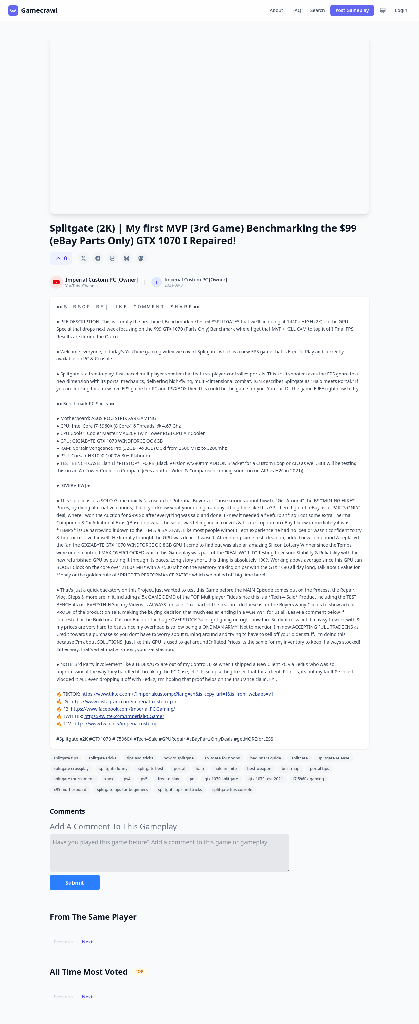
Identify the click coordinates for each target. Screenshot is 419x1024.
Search (317, 10)
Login (401, 10)
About (276, 10)
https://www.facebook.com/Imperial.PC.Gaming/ (123, 709)
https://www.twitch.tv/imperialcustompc (116, 724)
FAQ (296, 10)
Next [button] (87, 942)
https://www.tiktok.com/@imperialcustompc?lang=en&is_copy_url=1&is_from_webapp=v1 (177, 694)
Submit (74, 882)
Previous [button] (63, 942)
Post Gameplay (352, 10)
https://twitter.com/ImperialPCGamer (124, 716)
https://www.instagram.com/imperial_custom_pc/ (123, 701)
